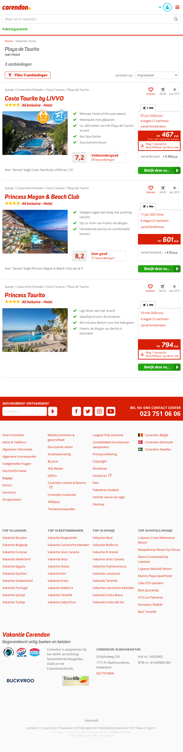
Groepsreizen (11, 499)
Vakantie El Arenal (105, 552)
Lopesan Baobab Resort (155, 569)
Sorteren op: (124, 75)
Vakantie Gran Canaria (63, 552)
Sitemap (98, 504)
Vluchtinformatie (14, 471)
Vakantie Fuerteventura (109, 566)
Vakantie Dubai (58, 566)
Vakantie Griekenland (17, 580)
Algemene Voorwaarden (19, 456)
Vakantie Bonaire (14, 537)
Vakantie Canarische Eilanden (113, 588)
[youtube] (110, 411)
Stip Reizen (55, 468)
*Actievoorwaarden (61, 509)
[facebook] (76, 411)
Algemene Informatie (17, 449)
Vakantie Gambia (14, 573)
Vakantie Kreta (58, 580)
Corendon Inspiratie (62, 495)
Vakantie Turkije (13, 602)
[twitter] (87, 411)
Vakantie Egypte (13, 566)
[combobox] (91, 18)
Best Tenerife (147, 611)
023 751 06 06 (160, 413)
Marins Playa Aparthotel (155, 576)
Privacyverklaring (105, 454)
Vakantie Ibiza (57, 559)
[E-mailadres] (24, 411)
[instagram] (99, 411)
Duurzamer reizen (60, 447)
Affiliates (54, 502)
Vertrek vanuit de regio (109, 497)
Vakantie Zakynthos (62, 602)
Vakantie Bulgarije (15, 545)
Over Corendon (13, 435)
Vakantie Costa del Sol (108, 602)
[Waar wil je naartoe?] (91, 18)
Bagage (7, 478)
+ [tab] (147, 108)
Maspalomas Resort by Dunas (159, 549)
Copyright (100, 461)
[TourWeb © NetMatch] (91, 720)
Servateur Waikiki (150, 604)
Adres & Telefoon (14, 442)
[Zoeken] (176, 18)
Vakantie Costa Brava (108, 595)
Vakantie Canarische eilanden (68, 545)
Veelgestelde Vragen (16, 463)
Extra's (7, 485)
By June (53, 461)
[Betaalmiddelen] (20, 680)
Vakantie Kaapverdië (62, 537)
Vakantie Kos (57, 573)
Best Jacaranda (148, 590)
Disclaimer (100, 468)
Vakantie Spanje (13, 595)
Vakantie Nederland (16, 559)
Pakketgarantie (15, 29)
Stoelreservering (59, 454)
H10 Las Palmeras (150, 597)
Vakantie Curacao (14, 552)
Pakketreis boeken (106, 490)
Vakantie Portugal (15, 588)
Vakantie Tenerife (60, 595)
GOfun (52, 475)
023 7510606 (105, 673)
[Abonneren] (52, 411)
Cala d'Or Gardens (150, 583)
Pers (96, 483)
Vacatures (100, 475)
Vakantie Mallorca (60, 588)
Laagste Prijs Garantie (108, 435)
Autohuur (9, 492)
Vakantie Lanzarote (106, 573)
